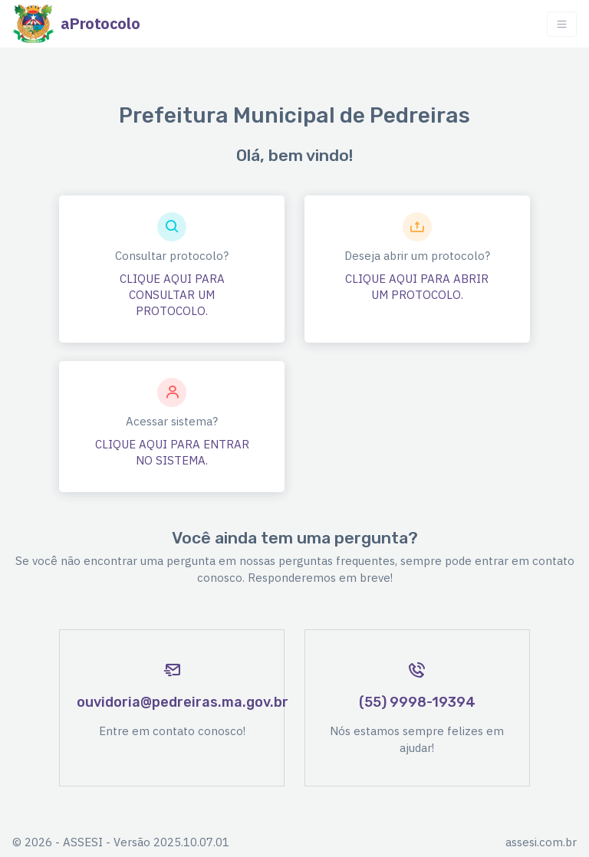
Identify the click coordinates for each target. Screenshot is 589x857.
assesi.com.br (541, 842)
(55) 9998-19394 (417, 702)
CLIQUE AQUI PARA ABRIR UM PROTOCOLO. (417, 286)
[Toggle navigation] (562, 24)
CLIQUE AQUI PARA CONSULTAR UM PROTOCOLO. (172, 294)
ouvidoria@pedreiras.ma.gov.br (182, 702)
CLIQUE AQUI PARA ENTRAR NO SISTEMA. (172, 452)
